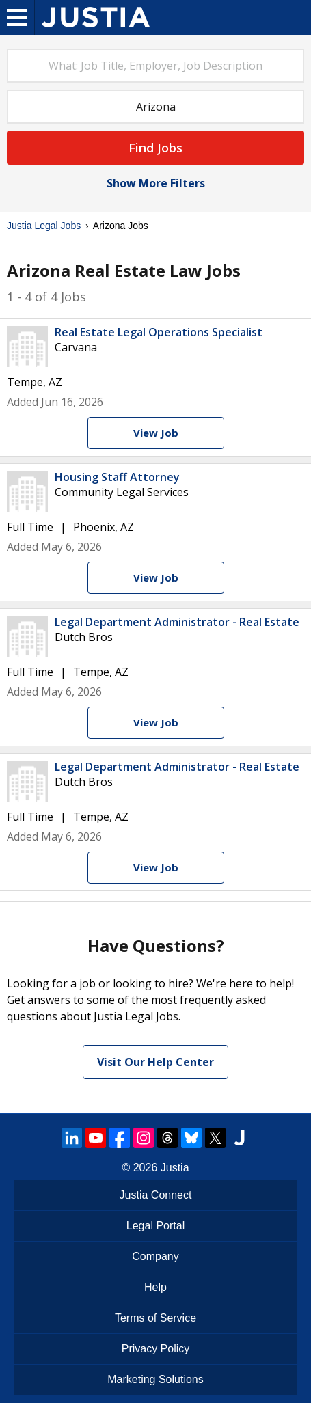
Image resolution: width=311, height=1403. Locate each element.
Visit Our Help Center (155, 1062)
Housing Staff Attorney (117, 477)
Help (155, 1287)
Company (155, 1256)
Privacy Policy (156, 1348)
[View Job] (155, 433)
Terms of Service (155, 1318)
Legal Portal (155, 1225)
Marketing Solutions (155, 1379)
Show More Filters (156, 183)
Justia (175, 1167)
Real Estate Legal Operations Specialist (158, 332)
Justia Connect (156, 1195)
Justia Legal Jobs (44, 225)
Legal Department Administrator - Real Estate (177, 621)
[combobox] (155, 66)
